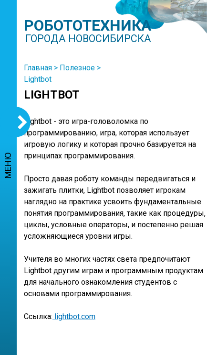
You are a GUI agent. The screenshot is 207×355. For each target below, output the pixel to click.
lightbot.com (73, 316)
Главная (38, 67)
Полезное (77, 67)
